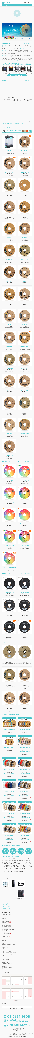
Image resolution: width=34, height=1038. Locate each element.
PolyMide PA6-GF (24, 660)
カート (25, 2)
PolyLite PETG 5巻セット (25, 791)
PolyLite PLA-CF (24, 237)
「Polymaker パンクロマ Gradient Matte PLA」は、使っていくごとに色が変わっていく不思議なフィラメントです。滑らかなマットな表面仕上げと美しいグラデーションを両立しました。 (17, 59)
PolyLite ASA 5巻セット (10, 813)
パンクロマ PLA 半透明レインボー (8, 926)
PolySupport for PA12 (24, 433)
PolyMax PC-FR (24, 707)
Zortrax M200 (5, 902)
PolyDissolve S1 (9, 455)
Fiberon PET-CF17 (9, 614)
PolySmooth (9, 215)
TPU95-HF (10, 952)
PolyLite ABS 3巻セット (10, 773)
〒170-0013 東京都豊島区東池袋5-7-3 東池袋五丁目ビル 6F (17, 1029)
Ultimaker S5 (5, 888)
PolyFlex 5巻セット (25, 835)
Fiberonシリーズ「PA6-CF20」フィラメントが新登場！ (18, 45)
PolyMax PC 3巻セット (9, 839)
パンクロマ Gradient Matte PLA (9, 567)
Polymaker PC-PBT (9, 707)
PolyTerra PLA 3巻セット (9, 747)
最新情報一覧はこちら (27, 43)
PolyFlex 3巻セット (25, 839)
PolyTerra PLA (25, 194)
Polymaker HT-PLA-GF (24, 172)
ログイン (30, 2)
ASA (14, 944)
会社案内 (26, 1033)
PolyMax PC (24, 324)
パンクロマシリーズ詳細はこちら (25, 461)
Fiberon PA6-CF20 (24, 635)
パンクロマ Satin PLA (24, 502)
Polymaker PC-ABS (25, 683)
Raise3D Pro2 (21, 898)
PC (9, 944)
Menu (5, 5)
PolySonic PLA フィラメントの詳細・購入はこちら (13, 123)
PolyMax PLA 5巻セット (25, 813)
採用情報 (31, 1033)
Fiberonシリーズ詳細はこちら (26, 573)
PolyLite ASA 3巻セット (10, 817)
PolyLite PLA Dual (24, 259)
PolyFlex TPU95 (9, 368)
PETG (11, 944)
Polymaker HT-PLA (9, 172)
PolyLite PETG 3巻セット (25, 795)
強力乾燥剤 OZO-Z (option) (7, 967)
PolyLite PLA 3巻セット (25, 773)
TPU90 (14, 952)
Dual (9, 947)
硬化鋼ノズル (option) (6, 968)
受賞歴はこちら (29, 873)
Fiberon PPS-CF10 (24, 614)
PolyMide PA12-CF (9, 683)
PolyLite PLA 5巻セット (25, 769)
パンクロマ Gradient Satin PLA (9, 523)
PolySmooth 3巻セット (25, 751)
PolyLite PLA (9, 237)
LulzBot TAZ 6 (21, 888)
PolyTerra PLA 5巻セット (25, 729)
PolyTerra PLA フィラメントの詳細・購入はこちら (13, 104)
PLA (8, 944)
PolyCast (25, 411)
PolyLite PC (24, 281)
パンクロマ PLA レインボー (9, 502)
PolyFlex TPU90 (9, 390)
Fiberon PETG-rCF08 (9, 592)
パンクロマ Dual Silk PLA (9, 545)
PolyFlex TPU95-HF (25, 368)
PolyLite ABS (24, 215)
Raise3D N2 (5, 904)
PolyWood (9, 411)
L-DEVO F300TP (6, 903)
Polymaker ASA (24, 302)
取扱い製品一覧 (22, 1034)
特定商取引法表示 (19, 1033)
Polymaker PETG (24, 150)
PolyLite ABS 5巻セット (10, 769)
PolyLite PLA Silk (9, 259)
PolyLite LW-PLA (9, 281)
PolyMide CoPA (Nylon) (6, 951)
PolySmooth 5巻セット (25, 747)
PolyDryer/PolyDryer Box (6, 914)
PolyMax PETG (9, 346)
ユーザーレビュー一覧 (7, 908)
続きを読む (22, 48)
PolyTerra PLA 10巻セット (9, 729)
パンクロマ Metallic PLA (25, 523)
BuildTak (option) (5, 966)
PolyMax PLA (9, 324)
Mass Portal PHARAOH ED (13, 888)
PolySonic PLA (9, 194)
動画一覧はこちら (28, 80)
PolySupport (9, 433)
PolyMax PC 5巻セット (9, 835)
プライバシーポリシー (13, 1034)
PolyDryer (9, 150)
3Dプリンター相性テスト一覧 (8, 906)
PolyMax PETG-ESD (24, 346)
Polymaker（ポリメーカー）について (8, 1033)
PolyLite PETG (9, 302)
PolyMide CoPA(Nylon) (24, 390)
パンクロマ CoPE (9, 480)
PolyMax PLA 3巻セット (25, 817)
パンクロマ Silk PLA (25, 545)
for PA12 (8, 956)
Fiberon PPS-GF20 (9, 635)
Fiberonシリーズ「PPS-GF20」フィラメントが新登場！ (18, 50)
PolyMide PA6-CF (9, 660)
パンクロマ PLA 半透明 (24, 480)
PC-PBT (11, 963)
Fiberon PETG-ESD (25, 592)
